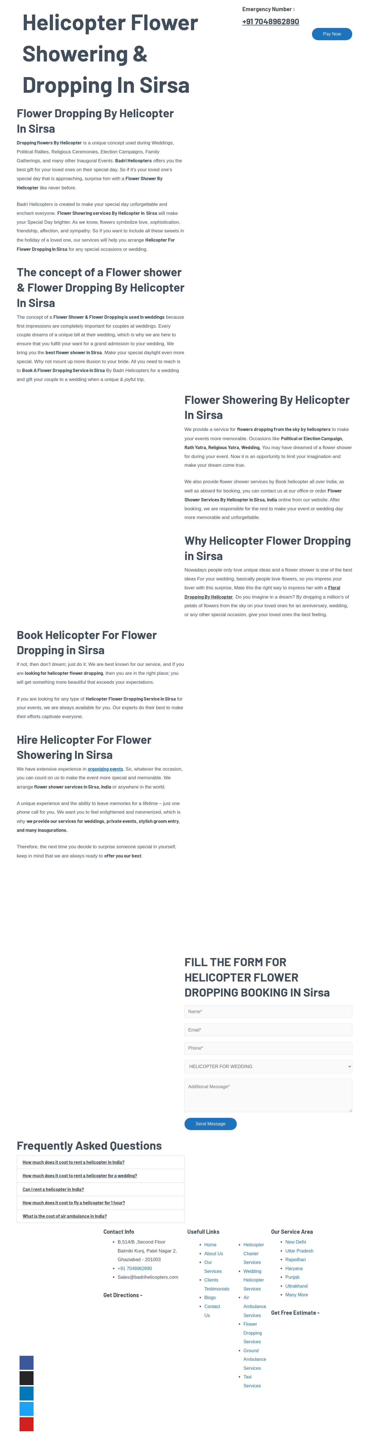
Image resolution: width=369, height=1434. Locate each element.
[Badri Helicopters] (46, 33)
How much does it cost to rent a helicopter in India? (75, 1165)
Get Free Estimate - (295, 1312)
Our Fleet (259, 34)
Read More (64, 1340)
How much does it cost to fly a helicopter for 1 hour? (75, 1205)
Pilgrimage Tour (218, 34)
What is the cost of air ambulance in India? (66, 1218)
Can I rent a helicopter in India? (54, 1191)
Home (116, 34)
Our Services (175, 34)
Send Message (211, 1126)
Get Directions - (122, 1295)
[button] (100, 1164)
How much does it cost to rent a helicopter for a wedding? (81, 1178)
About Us (142, 34)
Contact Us (290, 34)
